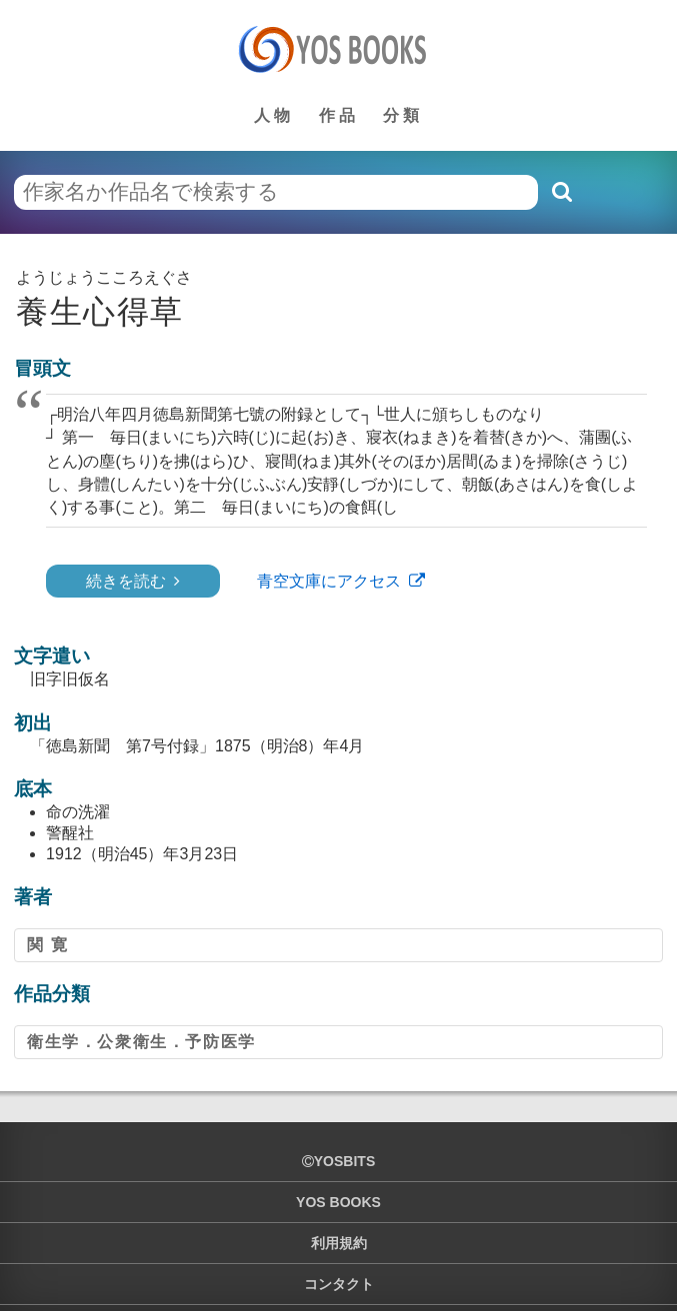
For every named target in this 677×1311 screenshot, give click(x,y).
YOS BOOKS (338, 1202)
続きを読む (126, 581)
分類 (403, 115)
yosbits (338, 1161)
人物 (274, 115)
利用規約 (339, 1243)
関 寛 (47, 944)
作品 (339, 115)
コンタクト (339, 1284)
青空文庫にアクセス (329, 581)
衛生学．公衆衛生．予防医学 (141, 1041)
